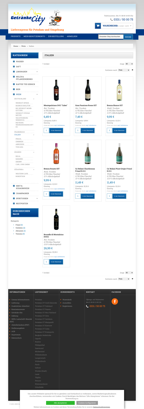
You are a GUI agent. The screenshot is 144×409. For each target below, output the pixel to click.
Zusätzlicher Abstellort (20, 306)
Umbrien (19, 228)
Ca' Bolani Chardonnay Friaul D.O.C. (85, 169)
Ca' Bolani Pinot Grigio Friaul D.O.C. (119, 169)
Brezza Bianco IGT (115, 105)
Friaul (18, 225)
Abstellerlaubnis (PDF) (20, 325)
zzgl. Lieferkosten (59, 125)
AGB (13, 331)
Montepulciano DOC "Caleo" (55, 105)
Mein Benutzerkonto (34, 36)
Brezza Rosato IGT (52, 168)
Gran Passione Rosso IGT (86, 105)
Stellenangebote (17, 328)
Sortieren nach (111, 70)
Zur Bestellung (56, 36)
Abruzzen (19, 231)
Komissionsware (18, 309)
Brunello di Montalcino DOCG (54, 235)
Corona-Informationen (20, 299)
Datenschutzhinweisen (101, 407)
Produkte (16, 36)
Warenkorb (66, 299)
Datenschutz (16, 338)
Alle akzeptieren (60, 403)
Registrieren (67, 306)
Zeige (122, 64)
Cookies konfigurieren (87, 403)
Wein (23, 46)
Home (15, 46)
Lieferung (15, 303)
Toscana (19, 234)
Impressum (16, 334)
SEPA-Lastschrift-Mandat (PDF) (21, 320)
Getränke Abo (16, 312)
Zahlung (14, 316)
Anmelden (72, 36)
